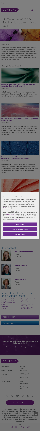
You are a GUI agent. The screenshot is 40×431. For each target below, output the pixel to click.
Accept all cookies (20, 234)
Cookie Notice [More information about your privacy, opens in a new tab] (16, 219)
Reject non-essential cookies (20, 229)
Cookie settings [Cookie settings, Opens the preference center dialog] (20, 224)
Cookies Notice (7, 207)
